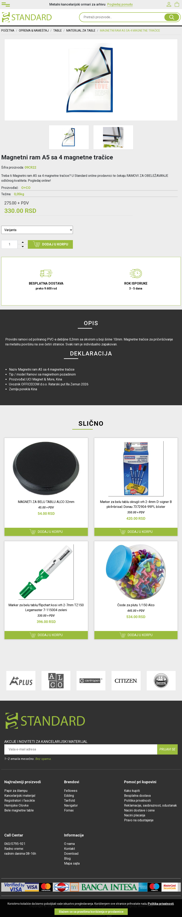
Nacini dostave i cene (139, 810)
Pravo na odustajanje (139, 820)
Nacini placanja (134, 815)
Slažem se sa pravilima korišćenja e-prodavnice (91, 911)
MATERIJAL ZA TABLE (80, 30)
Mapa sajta (72, 863)
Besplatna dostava (137, 796)
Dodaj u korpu (50, 244)
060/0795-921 (14, 844)
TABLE (57, 30)
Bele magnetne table (19, 810)
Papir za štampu (15, 791)
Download (71, 854)
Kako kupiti (132, 791)
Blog (67, 858)
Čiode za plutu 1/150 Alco (136, 605)
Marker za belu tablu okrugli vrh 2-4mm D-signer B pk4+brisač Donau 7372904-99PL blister (136, 504)
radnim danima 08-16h (20, 854)
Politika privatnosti (137, 800)
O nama (69, 844)
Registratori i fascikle (19, 800)
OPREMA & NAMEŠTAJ (34, 30)
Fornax (69, 810)
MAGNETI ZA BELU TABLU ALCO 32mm (46, 502)
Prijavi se (167, 749)
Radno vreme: (14, 849)
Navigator (71, 805)
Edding (69, 796)
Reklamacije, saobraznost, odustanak (150, 805)
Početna (7, 30)
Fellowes (70, 791)
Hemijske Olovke (16, 805)
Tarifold (69, 800)
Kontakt (69, 849)
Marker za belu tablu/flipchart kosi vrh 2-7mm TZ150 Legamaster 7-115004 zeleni (46, 607)
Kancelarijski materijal (19, 796)
